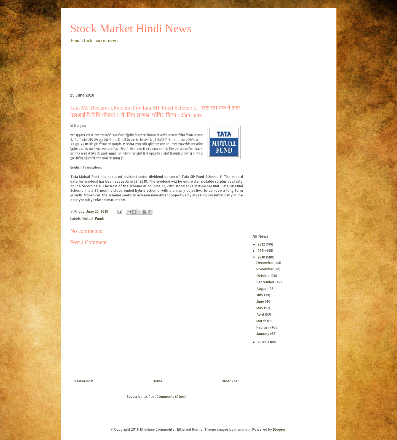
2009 (262, 342)
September (265, 282)
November (265, 269)
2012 (261, 244)
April (260, 314)
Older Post (230, 381)
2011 (261, 251)
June (260, 301)
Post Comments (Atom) (167, 396)
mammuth (242, 429)
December (265, 263)
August (262, 289)
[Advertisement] (170, 59)
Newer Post (83, 381)
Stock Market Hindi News (131, 28)
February (264, 327)
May (260, 308)
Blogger (279, 429)
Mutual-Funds (93, 219)
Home (157, 381)
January (263, 334)
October (263, 276)
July (260, 295)
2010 (261, 257)
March (261, 321)
